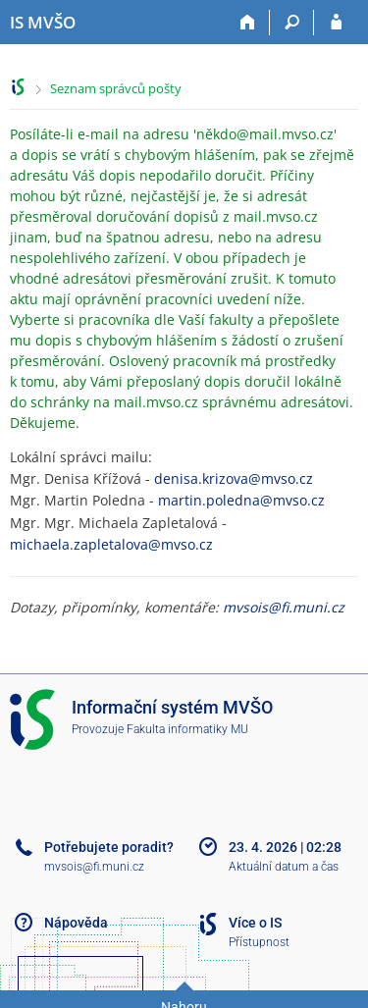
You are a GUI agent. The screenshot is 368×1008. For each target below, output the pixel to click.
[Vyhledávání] (292, 22)
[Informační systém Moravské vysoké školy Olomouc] (43, 22)
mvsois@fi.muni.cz (283, 607)
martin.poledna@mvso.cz (241, 500)
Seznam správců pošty (116, 88)
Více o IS (255, 922)
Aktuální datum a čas (284, 867)
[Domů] (248, 22)
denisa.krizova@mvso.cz (233, 478)
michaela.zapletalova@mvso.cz (111, 544)
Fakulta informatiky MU (187, 729)
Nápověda (76, 922)
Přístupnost (259, 942)
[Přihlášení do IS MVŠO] (336, 22)
